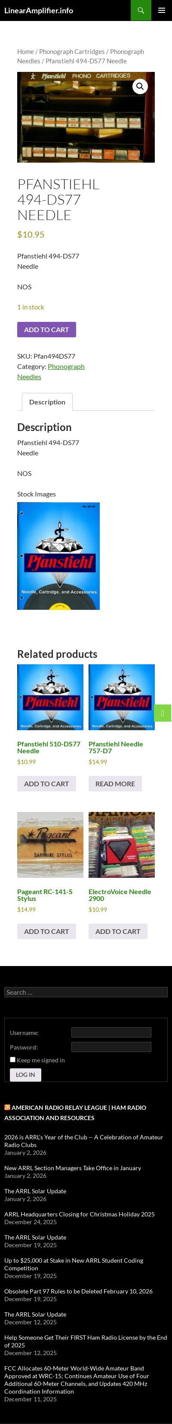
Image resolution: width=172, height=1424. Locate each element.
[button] (140, 86)
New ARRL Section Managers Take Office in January (72, 1167)
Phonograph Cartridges (72, 51)
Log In (25, 1074)
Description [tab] (47, 402)
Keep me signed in (41, 1060)
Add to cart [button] (46, 783)
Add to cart (46, 329)
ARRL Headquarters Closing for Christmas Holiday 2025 (79, 1214)
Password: (24, 1047)
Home (25, 51)
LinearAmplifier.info (38, 10)
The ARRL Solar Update (35, 1191)
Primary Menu (161, 10)
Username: (24, 1032)
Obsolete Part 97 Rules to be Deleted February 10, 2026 (78, 1291)
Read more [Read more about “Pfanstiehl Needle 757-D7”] (115, 783)
